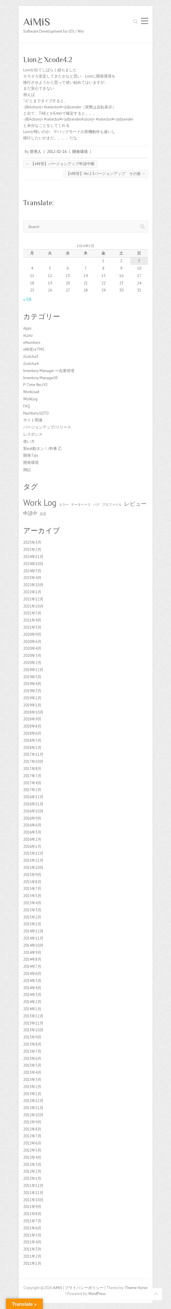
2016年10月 (33, 811)
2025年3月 (32, 542)
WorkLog (30, 398)
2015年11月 (33, 860)
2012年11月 (33, 1107)
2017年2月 (32, 789)
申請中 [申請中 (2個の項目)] (30, 513)
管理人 (35, 151)
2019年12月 (33, 669)
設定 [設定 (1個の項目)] (43, 514)
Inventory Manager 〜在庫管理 (48, 370)
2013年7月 (32, 1051)
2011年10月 (33, 1199)
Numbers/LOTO (36, 413)
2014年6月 (32, 973)
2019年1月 (32, 705)
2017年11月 (33, 754)
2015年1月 (32, 924)
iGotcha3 (30, 356)
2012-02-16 (57, 151)
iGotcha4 (30, 363)
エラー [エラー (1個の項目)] (64, 504)
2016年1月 (32, 846)
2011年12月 (33, 1185)
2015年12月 (33, 853)
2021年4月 (32, 620)
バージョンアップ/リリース (47, 427)
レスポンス (33, 434)
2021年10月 (33, 606)
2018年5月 (32, 740)
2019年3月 (32, 690)
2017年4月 (32, 782)
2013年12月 (33, 1016)
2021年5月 (32, 613)
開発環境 (80, 151)
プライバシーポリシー (84, 1287)
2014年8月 (32, 959)
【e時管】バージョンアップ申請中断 (60, 163)
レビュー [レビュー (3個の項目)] (135, 503)
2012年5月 (32, 1150)
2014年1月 (32, 1008)
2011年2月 (32, 1256)
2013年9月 (32, 1037)
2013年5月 (32, 1065)
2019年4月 (32, 683)
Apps (27, 328)
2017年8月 (32, 768)
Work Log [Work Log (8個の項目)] (40, 502)
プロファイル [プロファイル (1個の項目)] (112, 504)
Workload (31, 391)
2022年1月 (32, 592)
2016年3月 (32, 832)
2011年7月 (32, 1220)
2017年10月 (33, 761)
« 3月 (27, 299)
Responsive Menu (144, 21)
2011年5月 (32, 1235)
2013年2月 (32, 1086)
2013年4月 (32, 1072)
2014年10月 (33, 945)
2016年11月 (33, 804)
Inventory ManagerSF (40, 377)
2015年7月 (32, 888)
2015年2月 (32, 917)
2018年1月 (32, 747)
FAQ (26, 406)
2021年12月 (33, 599)
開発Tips (30, 455)
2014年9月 (32, 952)
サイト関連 (33, 420)
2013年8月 (32, 1044)
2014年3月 (32, 994)
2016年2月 (32, 839)
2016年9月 (32, 818)
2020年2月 (32, 662)
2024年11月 (33, 556)
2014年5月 (32, 980)
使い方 (29, 441)
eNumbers (31, 342)
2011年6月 (32, 1228)
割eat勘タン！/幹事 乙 (42, 448)
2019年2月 (32, 698)
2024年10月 (33, 563)
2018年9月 (32, 719)
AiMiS (36, 22)
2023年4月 (32, 577)
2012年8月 (32, 1129)
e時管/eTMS (33, 349)
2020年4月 (32, 648)
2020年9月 (32, 634)
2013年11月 (33, 1023)
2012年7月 (32, 1136)
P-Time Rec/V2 (35, 384)
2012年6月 (32, 1143)
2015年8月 (32, 881)
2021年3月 (32, 627)
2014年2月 (32, 1001)
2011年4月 (32, 1242)
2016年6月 (32, 825)
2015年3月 (32, 910)
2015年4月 (32, 902)
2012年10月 (33, 1114)
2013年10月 (33, 1030)
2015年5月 (32, 895)
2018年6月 (32, 733)
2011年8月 (32, 1213)
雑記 (27, 469)
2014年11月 (33, 938)
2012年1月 (32, 1178)
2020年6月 (32, 641)
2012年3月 (32, 1164)
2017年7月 (32, 775)
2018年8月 (32, 726)
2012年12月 (33, 1100)
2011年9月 (32, 1206)
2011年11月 (33, 1192)
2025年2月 (32, 549)
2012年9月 (32, 1122)
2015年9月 (32, 874)
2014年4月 (32, 987)
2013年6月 (32, 1058)
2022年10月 (33, 584)
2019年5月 (32, 676)
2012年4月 (32, 1157)
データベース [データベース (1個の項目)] (81, 504)
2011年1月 (32, 1263)
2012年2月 (32, 1171)
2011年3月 (32, 1249)
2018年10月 (33, 712)
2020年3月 (32, 655)
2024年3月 (32, 570)
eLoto (28, 335)
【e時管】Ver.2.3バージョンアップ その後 (105, 173)
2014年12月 (33, 931)
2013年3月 (32, 1079)
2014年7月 (32, 966)
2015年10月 (33, 867)
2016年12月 (33, 796)
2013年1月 (32, 1093)
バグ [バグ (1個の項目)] (96, 504)
